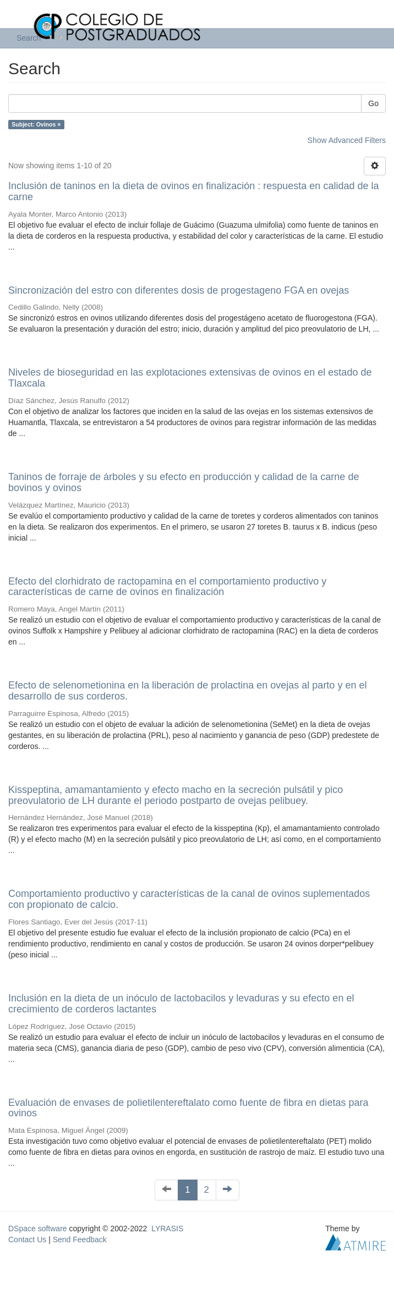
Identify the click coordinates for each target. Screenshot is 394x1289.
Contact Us (27, 1239)
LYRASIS (167, 1228)
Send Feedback (80, 1239)
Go (373, 103)
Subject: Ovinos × (36, 124)
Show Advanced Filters (347, 140)
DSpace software (37, 1228)
